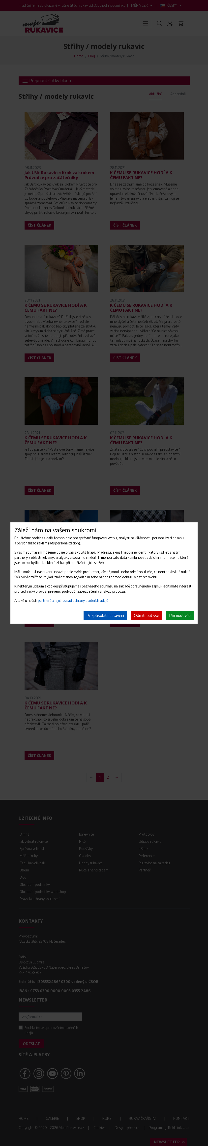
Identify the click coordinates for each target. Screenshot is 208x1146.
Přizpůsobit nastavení (105, 615)
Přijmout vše (180, 615)
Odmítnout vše (146, 615)
